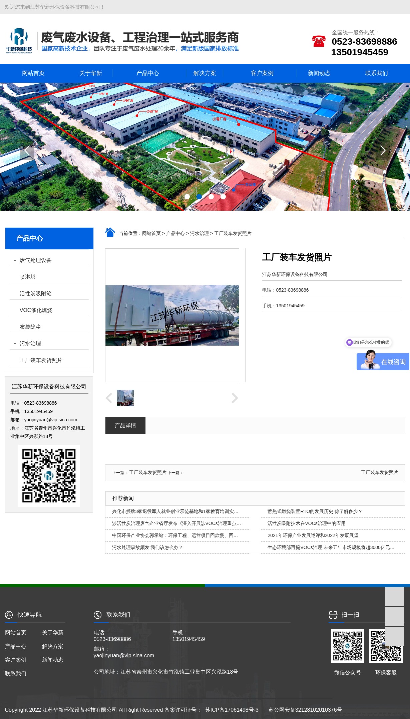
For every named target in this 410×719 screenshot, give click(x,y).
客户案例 (262, 73)
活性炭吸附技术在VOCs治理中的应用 (306, 523)
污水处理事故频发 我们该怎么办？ (147, 547)
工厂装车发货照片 (41, 360)
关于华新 (90, 73)
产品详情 (125, 425)
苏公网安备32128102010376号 (305, 710)
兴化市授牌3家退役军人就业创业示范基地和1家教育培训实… (175, 511)
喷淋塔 (28, 277)
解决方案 (204, 73)
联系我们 (376, 73)
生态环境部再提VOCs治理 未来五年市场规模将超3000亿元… (331, 547)
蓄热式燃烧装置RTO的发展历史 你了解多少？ (315, 511)
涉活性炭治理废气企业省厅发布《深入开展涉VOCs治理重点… (176, 523)
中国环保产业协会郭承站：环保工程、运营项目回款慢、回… (175, 535)
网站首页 (33, 73)
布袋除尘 (30, 327)
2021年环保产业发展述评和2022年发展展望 (313, 535)
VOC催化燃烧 (36, 310)
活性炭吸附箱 (36, 293)
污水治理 (30, 343)
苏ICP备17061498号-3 (232, 710)
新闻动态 (319, 73)
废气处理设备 (36, 260)
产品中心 (147, 73)
